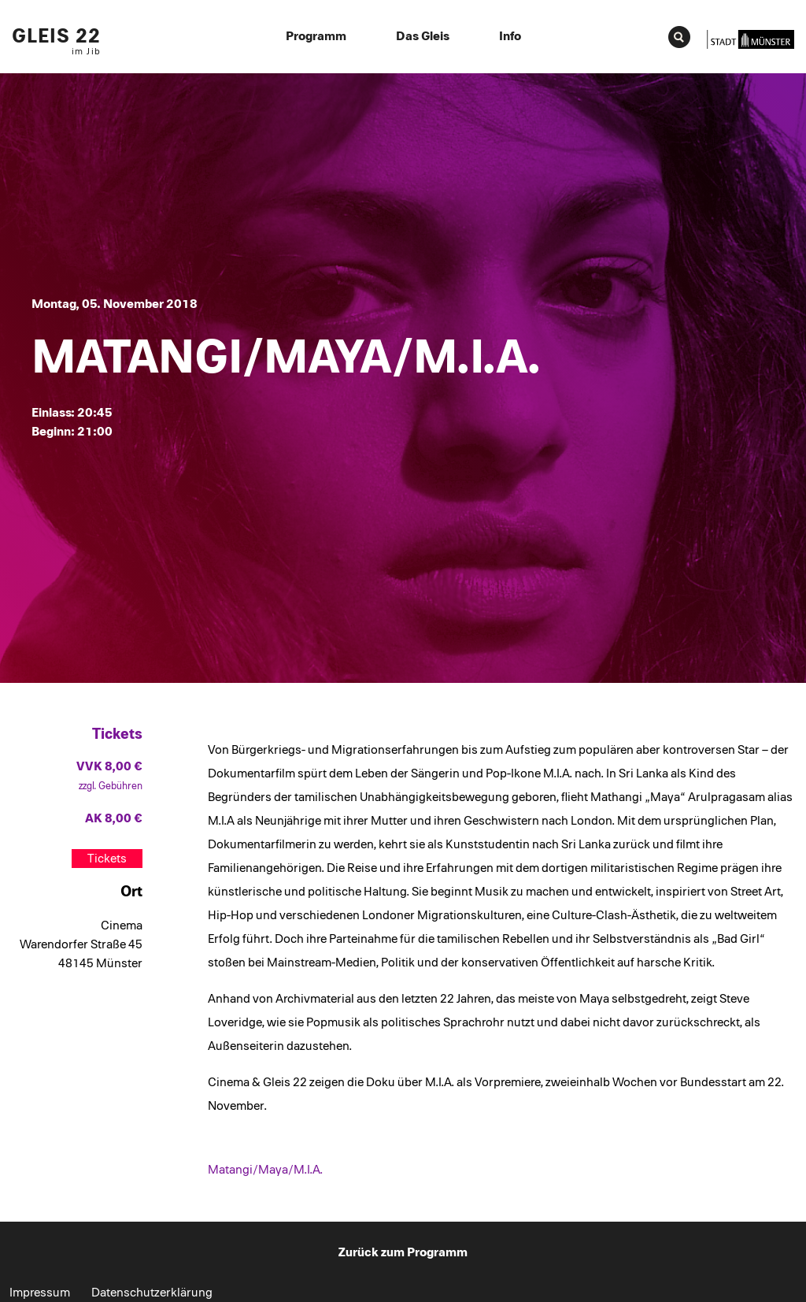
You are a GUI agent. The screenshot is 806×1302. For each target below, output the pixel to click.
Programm (316, 36)
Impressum (39, 1292)
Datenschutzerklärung (152, 1292)
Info (510, 36)
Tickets (107, 858)
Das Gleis (422, 36)
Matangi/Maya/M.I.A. (265, 1169)
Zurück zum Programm (403, 1252)
